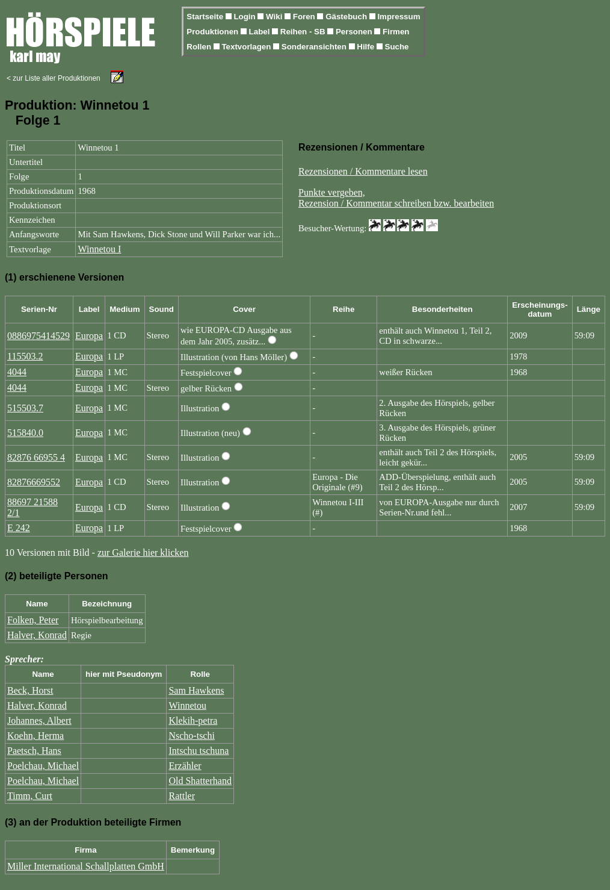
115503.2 (25, 356)
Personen (355, 31)
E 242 (18, 528)
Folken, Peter (32, 620)
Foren (305, 16)
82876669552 (33, 482)
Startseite (205, 16)
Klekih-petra (192, 720)
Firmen (396, 31)
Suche (397, 46)
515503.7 (25, 408)
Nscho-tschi (191, 735)
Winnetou (187, 705)
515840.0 (25, 433)
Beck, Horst (30, 690)
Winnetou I (99, 249)
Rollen (199, 46)
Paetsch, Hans (34, 750)
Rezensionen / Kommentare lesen (363, 171)
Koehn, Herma (35, 735)
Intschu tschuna (198, 750)
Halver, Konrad (37, 635)
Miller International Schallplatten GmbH (85, 866)
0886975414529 (38, 336)
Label (261, 31)
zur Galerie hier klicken (142, 552)
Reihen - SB (304, 31)
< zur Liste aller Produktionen (53, 78)
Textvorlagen (247, 46)
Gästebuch (347, 16)
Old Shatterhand (199, 781)
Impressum (398, 16)
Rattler (181, 796)
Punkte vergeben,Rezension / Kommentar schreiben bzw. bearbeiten (396, 197)
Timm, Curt (29, 796)
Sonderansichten (315, 46)
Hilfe (367, 46)
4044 (16, 372)
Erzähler (184, 766)
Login (245, 16)
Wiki (275, 16)
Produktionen (213, 31)
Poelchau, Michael (43, 766)
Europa (89, 336)
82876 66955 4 (36, 457)
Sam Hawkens (196, 690)
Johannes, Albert (39, 720)
